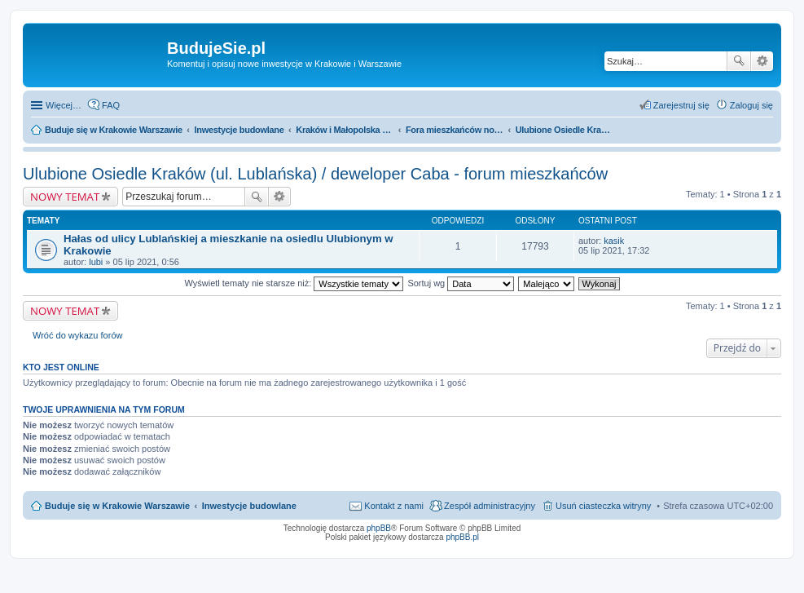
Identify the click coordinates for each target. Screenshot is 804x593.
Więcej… (63, 105)
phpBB (379, 528)
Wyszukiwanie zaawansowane (762, 61)
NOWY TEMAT (64, 196)
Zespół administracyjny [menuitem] (489, 506)
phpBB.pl (462, 537)
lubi (96, 262)
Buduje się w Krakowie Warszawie (117, 506)
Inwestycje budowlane (249, 506)
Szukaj (739, 61)
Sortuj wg (460, 283)
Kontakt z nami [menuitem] (394, 506)
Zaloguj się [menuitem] (751, 105)
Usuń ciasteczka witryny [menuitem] (603, 506)
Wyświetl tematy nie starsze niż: (293, 283)
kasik (614, 241)
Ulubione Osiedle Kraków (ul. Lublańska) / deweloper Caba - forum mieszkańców (315, 174)
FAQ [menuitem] (111, 105)
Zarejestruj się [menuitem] (681, 105)
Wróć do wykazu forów (77, 335)
